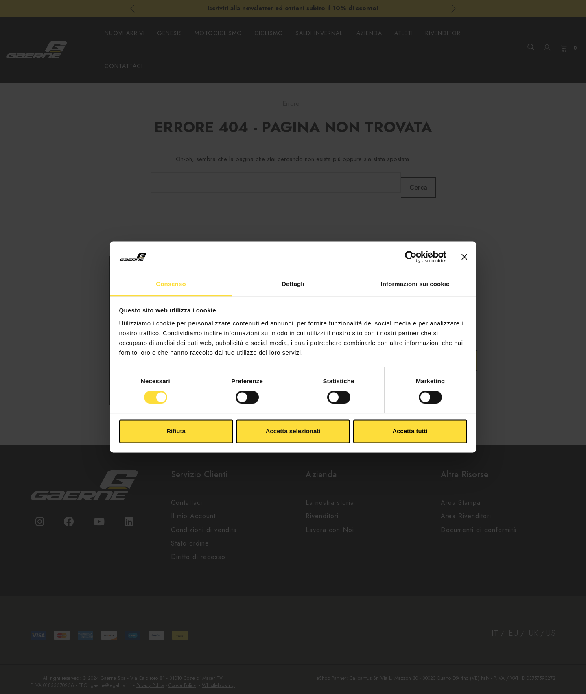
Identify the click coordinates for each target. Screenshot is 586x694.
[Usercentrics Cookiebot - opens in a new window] (410, 257)
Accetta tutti (410, 431)
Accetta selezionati (292, 431)
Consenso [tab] (171, 283)
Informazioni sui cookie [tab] (415, 283)
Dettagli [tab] (293, 283)
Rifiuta (176, 431)
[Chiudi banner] (464, 257)
